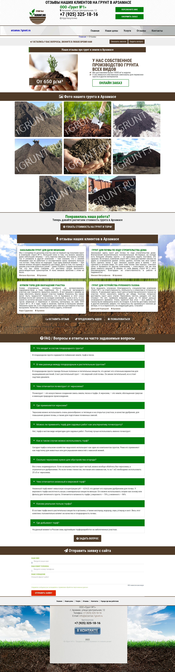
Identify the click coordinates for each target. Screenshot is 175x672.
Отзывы (141, 30)
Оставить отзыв (57, 318)
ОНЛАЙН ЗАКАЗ (110, 83)
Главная (95, 30)
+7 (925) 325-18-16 (79, 14)
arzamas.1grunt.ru (21, 30)
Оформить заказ (130, 16)
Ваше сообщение (38, 572)
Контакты (157, 30)
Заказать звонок (118, 41)
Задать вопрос (136, 41)
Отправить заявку (43, 591)
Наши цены (111, 30)
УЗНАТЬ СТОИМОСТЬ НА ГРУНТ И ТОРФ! (87, 226)
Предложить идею (88, 318)
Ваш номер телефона (40, 564)
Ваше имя (35, 556)
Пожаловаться (119, 318)
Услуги (127, 30)
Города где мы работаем (109, 599)
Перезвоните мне (129, 9)
